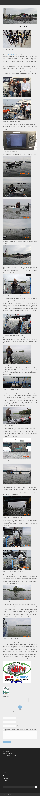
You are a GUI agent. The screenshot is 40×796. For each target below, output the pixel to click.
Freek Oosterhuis (33, 29)
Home (4, 775)
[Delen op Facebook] (5, 700)
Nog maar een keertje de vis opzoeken (8, 757)
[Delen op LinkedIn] (18, 700)
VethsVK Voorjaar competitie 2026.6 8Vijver (9, 762)
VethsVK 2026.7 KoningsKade (7, 753)
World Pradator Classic (23, 29)
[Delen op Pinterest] (14, 700)
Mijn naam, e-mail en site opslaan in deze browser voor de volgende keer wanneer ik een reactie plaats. (20, 730)
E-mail (18, 721)
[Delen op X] (9, 700)
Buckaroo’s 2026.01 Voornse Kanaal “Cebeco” (10, 755)
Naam (18, 717)
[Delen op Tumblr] (22, 700)
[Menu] (36, 2)
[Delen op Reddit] (31, 700)
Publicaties (5, 780)
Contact (4, 772)
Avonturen (16, 29)
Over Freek (5, 778)
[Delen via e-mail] (35, 700)
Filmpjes (4, 773)
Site (18, 725)
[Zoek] (34, 2)
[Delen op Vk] (26, 700)
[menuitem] (34, 2)
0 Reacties (11, 29)
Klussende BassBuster (7, 777)
